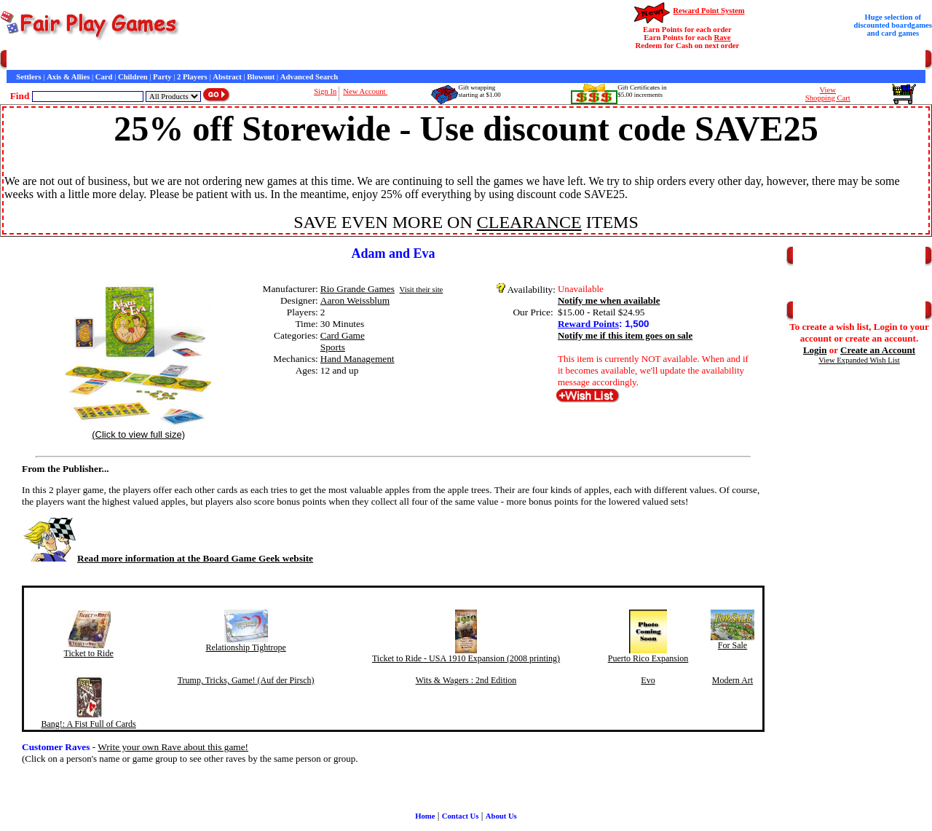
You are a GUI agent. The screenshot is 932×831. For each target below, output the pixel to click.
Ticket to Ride (89, 653)
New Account (365, 91)
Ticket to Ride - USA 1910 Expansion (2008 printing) (466, 658)
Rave (722, 38)
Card (104, 77)
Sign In (325, 91)
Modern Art (732, 680)
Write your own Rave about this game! (173, 746)
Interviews (319, 60)
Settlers (28, 77)
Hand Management (357, 358)
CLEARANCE (529, 222)
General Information (202, 60)
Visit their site (421, 289)
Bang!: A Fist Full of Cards (88, 724)
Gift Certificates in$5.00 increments (641, 91)
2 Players (192, 77)
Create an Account (877, 349)
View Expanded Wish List (859, 360)
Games (43, 60)
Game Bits (359, 60)
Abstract (227, 77)
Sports (332, 347)
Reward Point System (708, 11)
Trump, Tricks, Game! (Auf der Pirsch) (246, 680)
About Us (501, 816)
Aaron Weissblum (355, 300)
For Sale (732, 645)
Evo (648, 680)
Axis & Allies (68, 77)
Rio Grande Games (357, 288)
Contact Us (143, 60)
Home (16, 60)
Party (162, 77)
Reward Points (588, 323)
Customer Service (89, 60)
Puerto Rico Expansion (648, 658)
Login (815, 349)
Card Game (342, 335)
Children (133, 77)
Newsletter (401, 60)
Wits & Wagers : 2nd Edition (466, 680)
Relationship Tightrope (245, 647)
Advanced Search (309, 77)
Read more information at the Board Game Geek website (167, 558)
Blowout (261, 77)
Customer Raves (269, 60)
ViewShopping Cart (827, 94)
